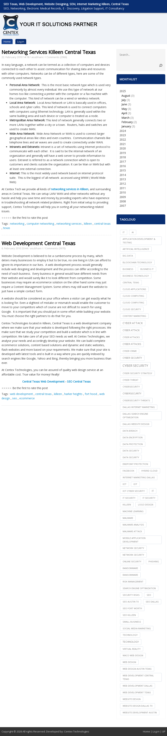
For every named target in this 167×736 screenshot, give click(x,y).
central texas (102, 223)
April (124, 113)
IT (124, 232)
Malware (128, 517)
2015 (122, 170)
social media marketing (137, 628)
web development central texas (138, 677)
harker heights (73, 394)
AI (133, 232)
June (124, 104)
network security (133, 548)
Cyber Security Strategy (137, 373)
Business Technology (136, 275)
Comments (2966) (57, 57)
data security (131, 450)
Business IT (147, 269)
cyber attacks (131, 337)
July (123, 100)
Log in (20, 41)
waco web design (133, 655)
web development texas (137, 692)
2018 (122, 157)
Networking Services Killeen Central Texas (49, 52)
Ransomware (130, 574)
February (127, 122)
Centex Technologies (76, 731)
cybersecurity (131, 386)
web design (129, 662)
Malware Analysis (133, 524)
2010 (122, 192)
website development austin (140, 712)
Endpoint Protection (135, 464)
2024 (122, 131)
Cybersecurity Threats (136, 400)
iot (124, 484)
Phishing (153, 561)
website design (132, 699)
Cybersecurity (132, 393)
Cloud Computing (133, 302)
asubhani (37, 57)
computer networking (40, 223)
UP (163, 731)
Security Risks (131, 594)
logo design (145, 504)
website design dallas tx (137, 705)
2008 (122, 201)
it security (129, 497)
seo (14, 398)
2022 (122, 139)
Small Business (132, 621)
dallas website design (136, 424)
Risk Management (133, 581)
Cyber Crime (130, 350)
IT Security (149, 497)
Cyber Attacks (132, 344)
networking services (69, 223)
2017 (122, 161)
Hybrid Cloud (149, 470)
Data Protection (133, 444)
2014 (122, 175)
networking (17, 223)
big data (128, 255)
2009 (122, 197)
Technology (131, 641)
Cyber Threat (130, 379)
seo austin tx (131, 601)
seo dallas (152, 601)
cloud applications (134, 289)
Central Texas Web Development (43, 381)
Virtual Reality (132, 648)
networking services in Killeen (69, 189)
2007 (122, 206)
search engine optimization (139, 588)
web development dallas (137, 685)
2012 (122, 183)
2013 (122, 179)
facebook (128, 470)
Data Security (131, 457)
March (125, 118)
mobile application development (134, 540)
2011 (122, 188)
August (125, 95)
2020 (122, 148)
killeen (88, 223)
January (126, 126)
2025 (140, 109)
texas (6, 228)
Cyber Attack (133, 323)
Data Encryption (133, 437)
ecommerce (27, 398)
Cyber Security (135, 365)
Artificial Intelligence (136, 248)
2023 (122, 135)
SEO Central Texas (79, 381)
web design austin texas (137, 668)
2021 (122, 144)
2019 (122, 153)
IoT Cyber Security (134, 490)
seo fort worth (132, 608)
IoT (135, 484)
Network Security (133, 554)
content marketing (134, 315)
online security (132, 561)
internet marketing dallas (139, 477)
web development (21, 394)
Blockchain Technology (137, 262)
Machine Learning (133, 511)
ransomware (130, 568)
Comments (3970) (55, 248)
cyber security (132, 358)
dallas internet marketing (139, 407)
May (124, 109)
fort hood (91, 394)
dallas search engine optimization (135, 415)
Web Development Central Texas (38, 243)
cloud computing (133, 295)
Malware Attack (132, 531)
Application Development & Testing (139, 240)
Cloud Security (132, 309)
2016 (122, 166)
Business (128, 269)
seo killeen (129, 615)
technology (130, 634)
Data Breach (130, 430)
